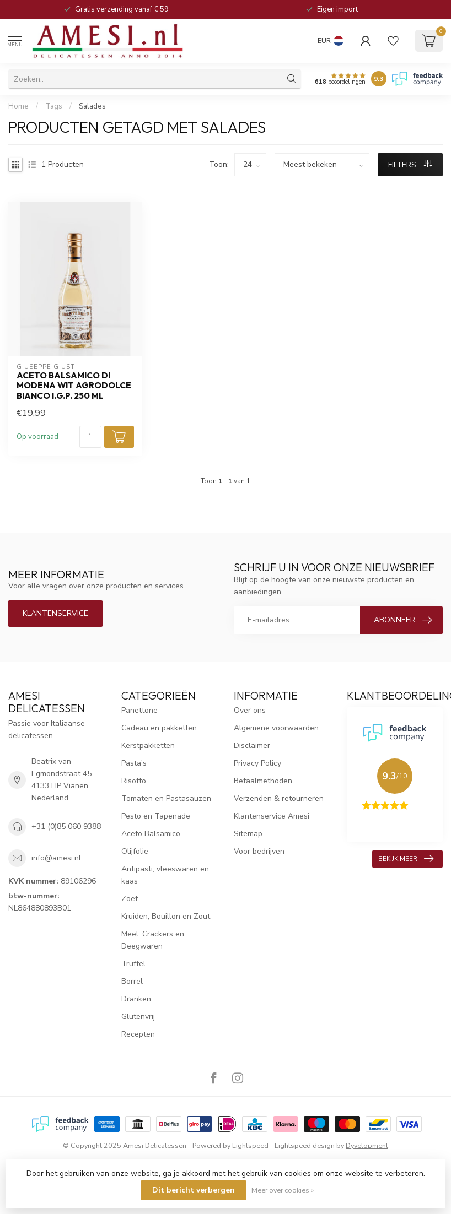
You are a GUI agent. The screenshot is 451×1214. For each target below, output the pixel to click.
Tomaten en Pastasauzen (166, 798)
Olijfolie (134, 851)
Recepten (138, 1034)
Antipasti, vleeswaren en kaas (165, 875)
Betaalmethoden (263, 781)
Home (18, 106)
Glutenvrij (138, 1016)
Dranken (136, 999)
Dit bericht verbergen (193, 1190)
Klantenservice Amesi (271, 816)
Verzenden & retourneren (279, 798)
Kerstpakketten (148, 745)
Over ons (250, 710)
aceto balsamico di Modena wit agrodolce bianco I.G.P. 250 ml (74, 386)
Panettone (139, 710)
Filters (410, 165)
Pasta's (134, 763)
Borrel (132, 981)
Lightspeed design (305, 1145)
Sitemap (248, 833)
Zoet (129, 898)
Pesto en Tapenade (155, 816)
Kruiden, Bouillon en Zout (165, 916)
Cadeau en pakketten (159, 728)
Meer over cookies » (282, 1190)
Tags (53, 106)
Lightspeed (250, 1145)
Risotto (133, 781)
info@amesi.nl (56, 858)
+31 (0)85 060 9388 (66, 826)
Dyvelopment (367, 1145)
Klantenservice (55, 613)
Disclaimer (252, 745)
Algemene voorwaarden (276, 728)
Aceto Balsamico (150, 833)
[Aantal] (90, 437)
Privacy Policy (257, 763)
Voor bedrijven (259, 851)
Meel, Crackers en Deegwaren (152, 940)
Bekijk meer (405, 858)
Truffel (133, 963)
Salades (92, 106)
